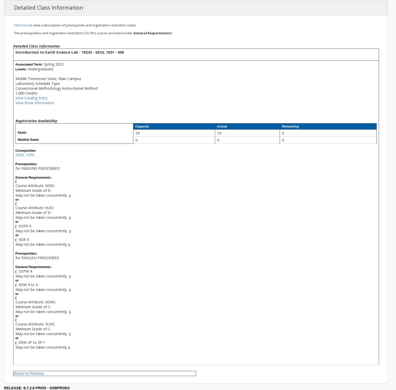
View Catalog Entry (31, 98)
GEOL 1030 (24, 154)
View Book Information (34, 102)
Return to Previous (29, 373)
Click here (21, 25)
